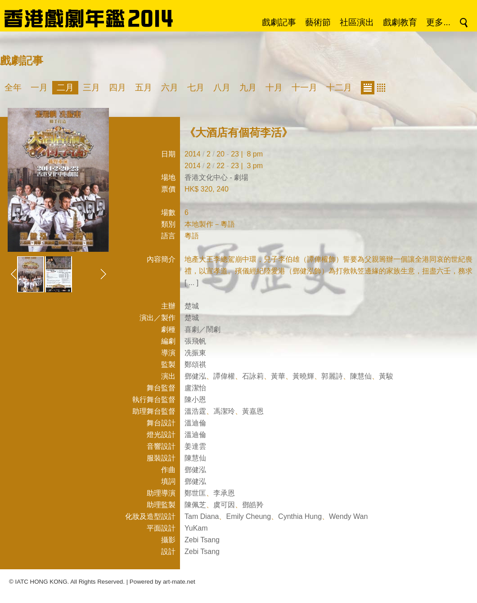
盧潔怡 (195, 388)
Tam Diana (201, 516)
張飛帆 (195, 341)
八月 (221, 87)
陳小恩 (195, 399)
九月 (247, 87)
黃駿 (386, 376)
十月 (274, 87)
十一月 (304, 87)
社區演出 (357, 22)
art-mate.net (179, 581)
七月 (195, 87)
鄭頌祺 (195, 364)
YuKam (196, 528)
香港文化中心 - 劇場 (216, 177)
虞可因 (224, 505)
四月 (117, 87)
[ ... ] (191, 282)
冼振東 (195, 353)
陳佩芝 (195, 505)
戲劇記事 (279, 22)
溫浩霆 (195, 411)
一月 (39, 87)
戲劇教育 (400, 22)
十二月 (339, 87)
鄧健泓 (195, 376)
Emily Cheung (248, 516)
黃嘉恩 (253, 411)
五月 (143, 87)
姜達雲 (195, 446)
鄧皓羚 (253, 505)
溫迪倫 (195, 423)
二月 (65, 87)
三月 (91, 87)
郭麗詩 (332, 376)
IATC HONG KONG (41, 581)
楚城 (191, 306)
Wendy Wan (348, 516)
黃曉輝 (303, 376)
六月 (169, 87)
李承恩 (224, 493)
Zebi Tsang (202, 540)
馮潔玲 (224, 411)
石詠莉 (253, 376)
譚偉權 (224, 376)
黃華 (278, 376)
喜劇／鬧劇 (202, 329)
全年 (13, 87)
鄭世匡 (195, 493)
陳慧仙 (361, 376)
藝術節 (318, 22)
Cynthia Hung (300, 516)
